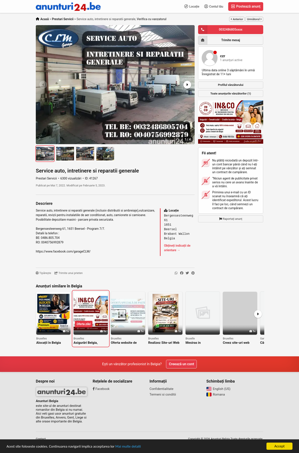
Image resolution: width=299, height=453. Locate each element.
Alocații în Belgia (48, 343)
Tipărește (43, 273)
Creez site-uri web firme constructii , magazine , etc (236, 343)
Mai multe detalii (128, 446)
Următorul (254, 19)
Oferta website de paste (124, 343)
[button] (186, 84)
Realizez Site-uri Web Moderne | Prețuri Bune (165, 343)
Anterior (237, 19)
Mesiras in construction (195, 343)
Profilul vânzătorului (230, 84)
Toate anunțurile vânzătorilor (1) (230, 93)
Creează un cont (181, 364)
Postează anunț (245, 6)
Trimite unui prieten (68, 273)
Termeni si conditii (163, 394)
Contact (41, 438)
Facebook (101, 389)
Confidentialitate (161, 389)
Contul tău (213, 6)
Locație (191, 6)
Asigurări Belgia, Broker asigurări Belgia (90, 343)
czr (222, 56)
